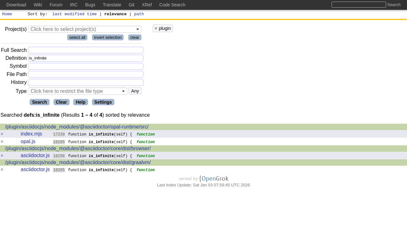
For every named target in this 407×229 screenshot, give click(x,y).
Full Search (14, 51)
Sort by (36, 14)
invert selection (108, 38)
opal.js (28, 142)
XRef (147, 4)
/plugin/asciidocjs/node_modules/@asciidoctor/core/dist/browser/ (78, 149)
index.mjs (31, 134)
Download (16, 4)
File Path (17, 75)
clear (134, 38)
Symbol (18, 67)
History (19, 83)
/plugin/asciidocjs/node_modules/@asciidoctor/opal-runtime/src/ (76, 127)
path (139, 14)
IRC (74, 4)
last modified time (74, 14)
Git (132, 4)
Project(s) (15, 30)
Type (21, 92)
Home (7, 14)
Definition (16, 59)
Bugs (90, 4)
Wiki (38, 4)
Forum (56, 4)
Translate (112, 4)
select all (77, 38)
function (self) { (93, 135)
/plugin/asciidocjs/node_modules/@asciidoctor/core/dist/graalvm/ (78, 163)
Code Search (172, 4)
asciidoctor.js (35, 156)
